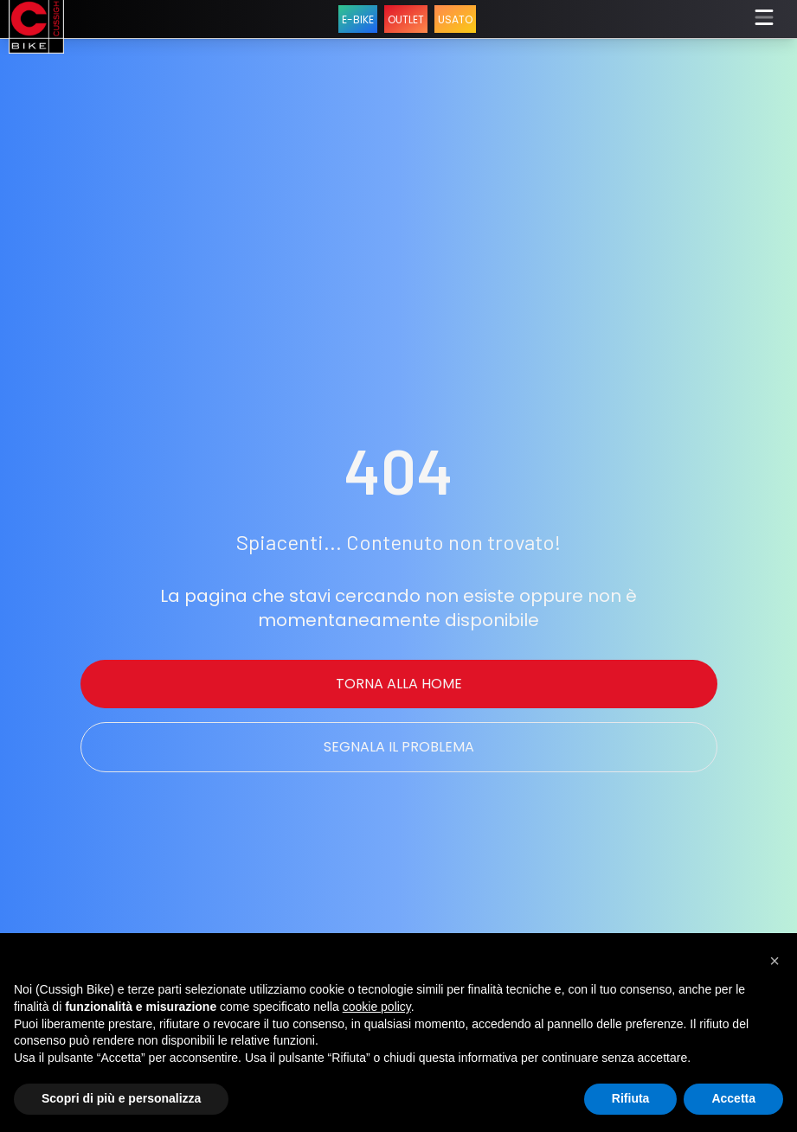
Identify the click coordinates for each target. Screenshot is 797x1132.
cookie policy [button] (377, 1007)
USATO (455, 19)
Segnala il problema (399, 747)
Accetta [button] (733, 1098)
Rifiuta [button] (631, 1098)
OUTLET (406, 19)
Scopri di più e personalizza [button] (121, 1098)
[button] (774, 961)
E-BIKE (358, 19)
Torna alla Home (399, 684)
